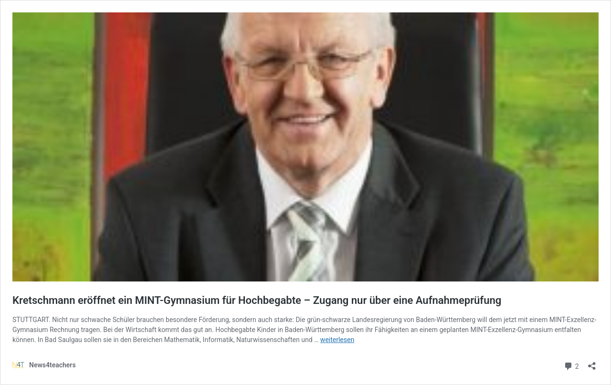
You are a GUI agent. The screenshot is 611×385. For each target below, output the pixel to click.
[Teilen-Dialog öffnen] (592, 362)
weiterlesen (337, 339)
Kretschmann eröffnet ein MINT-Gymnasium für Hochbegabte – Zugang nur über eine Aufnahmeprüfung (256, 300)
